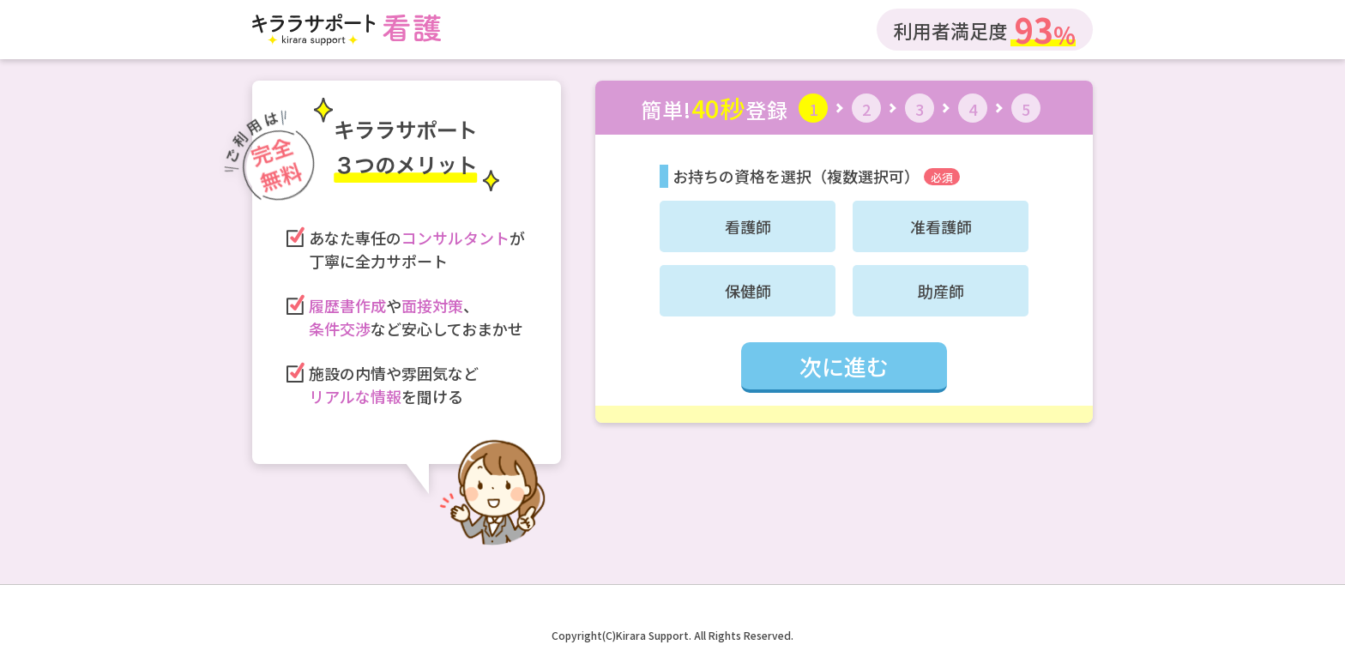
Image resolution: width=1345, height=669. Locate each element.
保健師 (748, 291)
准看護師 (941, 226)
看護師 (748, 226)
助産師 (941, 291)
